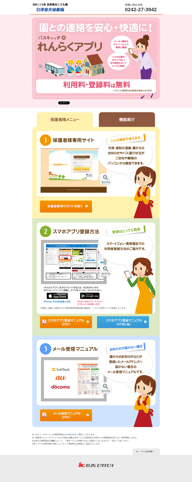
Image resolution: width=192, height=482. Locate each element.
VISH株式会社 (71, 434)
